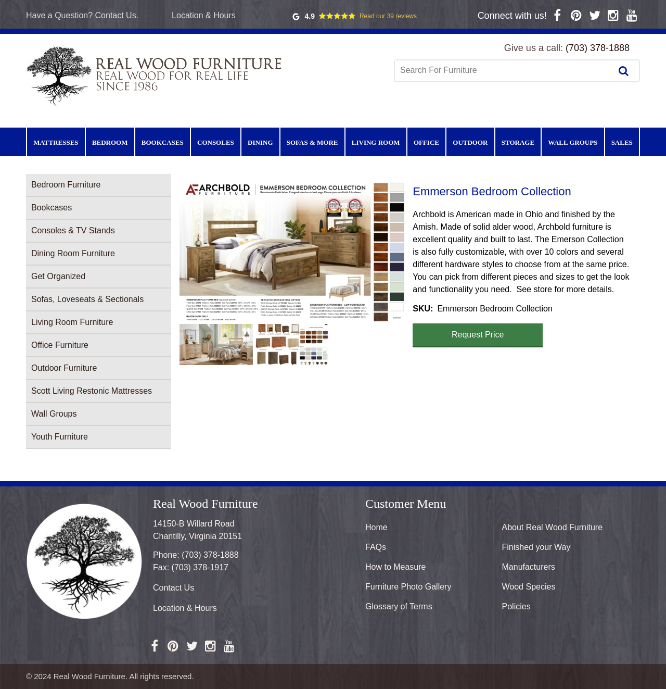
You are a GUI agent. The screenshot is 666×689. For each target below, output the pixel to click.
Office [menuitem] (426, 142)
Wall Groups (53, 413)
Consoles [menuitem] (215, 142)
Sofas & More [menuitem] (312, 142)
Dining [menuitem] (260, 142)
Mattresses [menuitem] (55, 142)
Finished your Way (536, 547)
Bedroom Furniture (65, 184)
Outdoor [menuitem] (470, 142)
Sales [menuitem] (622, 142)
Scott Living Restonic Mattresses (91, 390)
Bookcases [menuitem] (163, 142)
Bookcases (51, 207)
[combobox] (504, 70)
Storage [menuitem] (518, 142)
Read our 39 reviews (388, 16)
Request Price (478, 334)
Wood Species (529, 586)
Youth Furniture (59, 436)
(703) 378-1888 (598, 48)
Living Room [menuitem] (376, 142)
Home (376, 527)
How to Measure (395, 566)
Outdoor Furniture (64, 368)
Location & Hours (204, 15)
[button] (292, 251)
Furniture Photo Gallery (408, 586)
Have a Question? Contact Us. (82, 15)
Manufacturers (528, 566)
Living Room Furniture (72, 322)
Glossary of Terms (398, 606)
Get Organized (58, 276)
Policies (516, 606)
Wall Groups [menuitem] (572, 142)
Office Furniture (59, 345)
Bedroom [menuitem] (110, 142)
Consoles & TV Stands (73, 230)
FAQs (375, 547)
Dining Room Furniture (73, 253)
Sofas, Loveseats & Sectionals (87, 299)
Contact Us (173, 587)
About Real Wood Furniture (552, 527)
